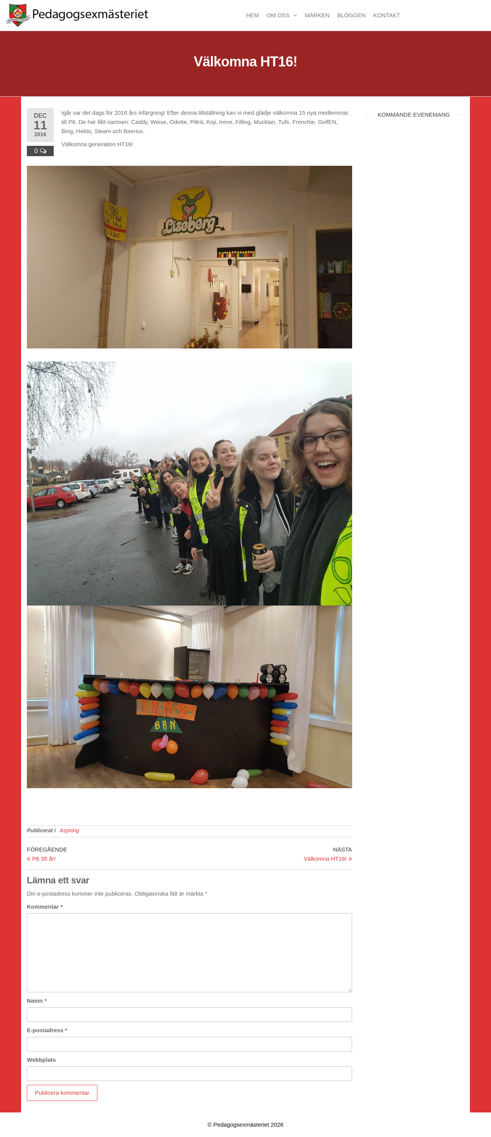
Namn (37, 1000)
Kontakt (386, 15)
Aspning (69, 830)
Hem (252, 15)
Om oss (278, 15)
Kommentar (45, 906)
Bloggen (351, 15)
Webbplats (41, 1059)
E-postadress (47, 1030)
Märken (317, 15)
